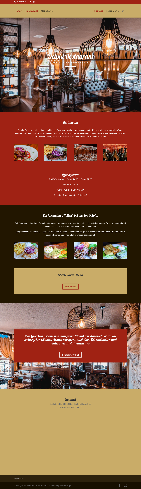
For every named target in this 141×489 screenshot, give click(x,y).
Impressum (18, 479)
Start (19, 11)
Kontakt (98, 11)
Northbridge (65, 485)
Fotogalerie (112, 11)
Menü (70, 69)
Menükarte (47, 11)
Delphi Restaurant (70, 56)
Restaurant (31, 11)
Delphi (31, 485)
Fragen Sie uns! (70, 354)
